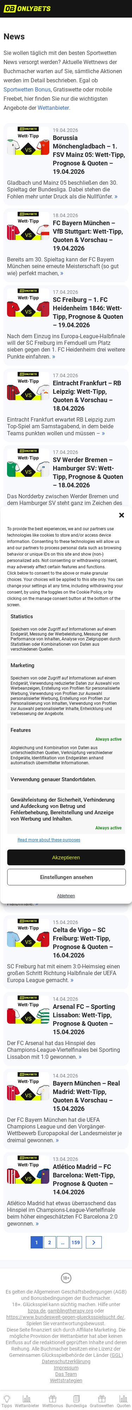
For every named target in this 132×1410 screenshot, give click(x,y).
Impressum (66, 1368)
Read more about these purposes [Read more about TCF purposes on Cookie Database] (49, 839)
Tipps (6, 1405)
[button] (121, 515)
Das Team (66, 1374)
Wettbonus (52, 1405)
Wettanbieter (53, 108)
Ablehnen (66, 895)
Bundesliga (76, 1405)
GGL (116, 1355)
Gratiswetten (102, 1405)
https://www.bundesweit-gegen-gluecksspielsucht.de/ (65, 1317)
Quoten (124, 1405)
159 (75, 1242)
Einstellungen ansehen (66, 877)
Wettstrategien (66, 1380)
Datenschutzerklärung (66, 1361)
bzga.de (36, 1311)
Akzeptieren (66, 857)
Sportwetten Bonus (27, 89)
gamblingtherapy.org (70, 1311)
